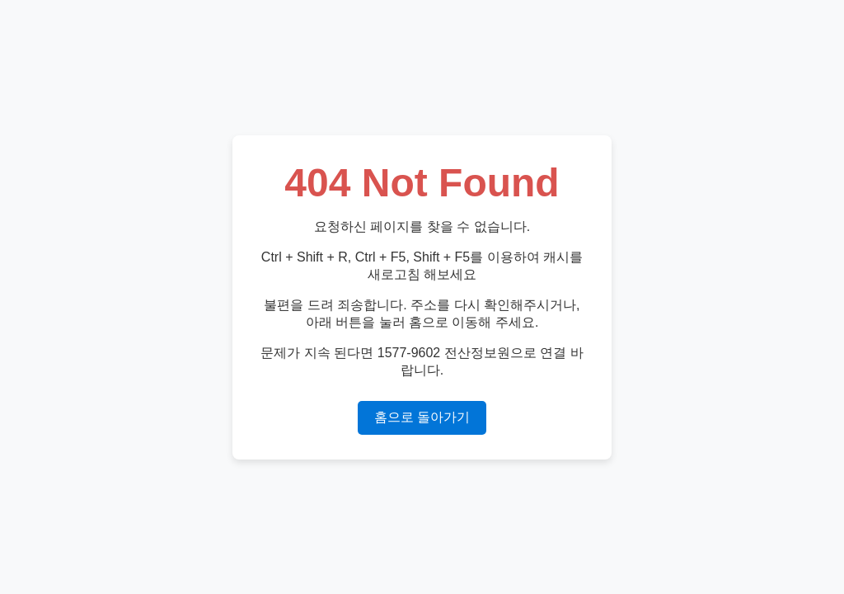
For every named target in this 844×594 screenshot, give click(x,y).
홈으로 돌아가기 (422, 417)
